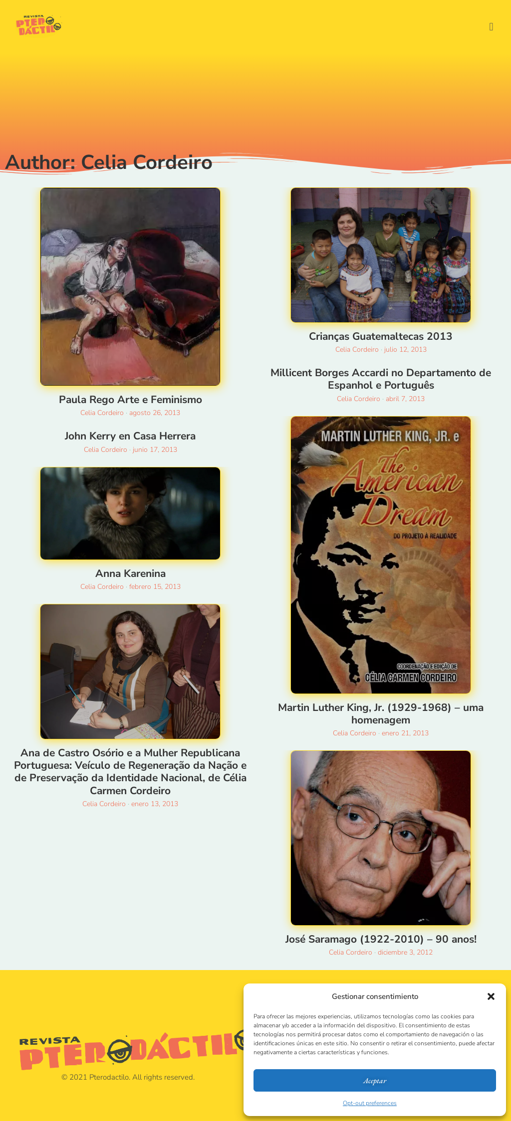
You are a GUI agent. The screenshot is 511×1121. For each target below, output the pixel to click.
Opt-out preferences (370, 1103)
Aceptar (374, 1080)
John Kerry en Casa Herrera (130, 436)
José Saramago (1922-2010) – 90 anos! (381, 939)
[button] (491, 996)
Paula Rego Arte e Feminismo (130, 400)
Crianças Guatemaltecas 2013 (381, 336)
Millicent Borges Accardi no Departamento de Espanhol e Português (380, 379)
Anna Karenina (130, 573)
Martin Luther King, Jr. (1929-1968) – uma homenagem (381, 714)
